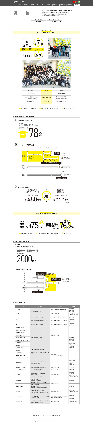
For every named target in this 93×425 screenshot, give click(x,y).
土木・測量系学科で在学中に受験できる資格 (48, 233)
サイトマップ (36, 415)
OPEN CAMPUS (55, 4)
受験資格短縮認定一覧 (68, 108)
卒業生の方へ (54, 1)
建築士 (38, 21)
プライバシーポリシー (45, 415)
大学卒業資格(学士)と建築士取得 (28, 108)
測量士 (54, 21)
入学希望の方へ (32, 1)
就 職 (43, 4)
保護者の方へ (40, 1)
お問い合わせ (69, 4)
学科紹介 (25, 4)
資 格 (38, 4)
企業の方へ (68, 1)
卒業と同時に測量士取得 (26, 233)
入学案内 (32, 4)
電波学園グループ (56, 415)
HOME (14, 4)
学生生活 (48, 4)
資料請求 (76, 4)
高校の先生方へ (61, 1)
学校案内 (19, 4)
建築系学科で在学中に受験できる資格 (49, 108)
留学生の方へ (47, 1)
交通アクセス (62, 4)
